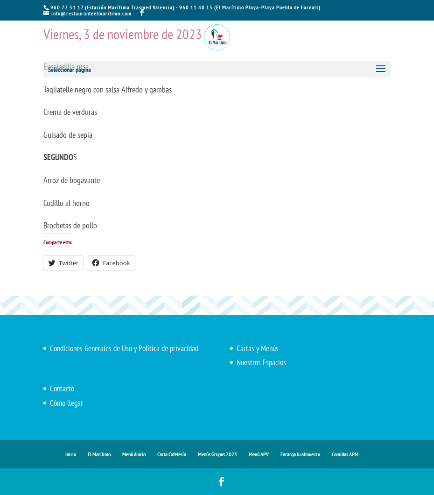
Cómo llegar (66, 403)
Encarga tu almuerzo (300, 454)
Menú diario (134, 454)
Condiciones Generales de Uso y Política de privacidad (124, 348)
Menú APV (259, 454)
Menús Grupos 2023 (217, 454)
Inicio (70, 454)
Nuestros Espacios (261, 362)
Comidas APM (345, 454)
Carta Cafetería (171, 454)
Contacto (62, 388)
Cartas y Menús (258, 348)
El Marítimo (99, 454)
